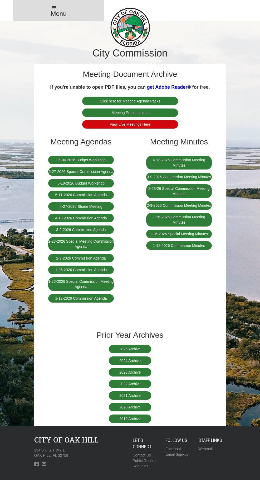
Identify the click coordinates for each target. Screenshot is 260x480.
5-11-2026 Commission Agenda (81, 195)
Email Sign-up (176, 454)
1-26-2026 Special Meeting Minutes (179, 234)
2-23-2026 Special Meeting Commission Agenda (81, 244)
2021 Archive (130, 395)
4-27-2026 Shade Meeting (81, 206)
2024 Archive (130, 361)
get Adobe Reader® (169, 87)
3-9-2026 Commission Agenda (81, 230)
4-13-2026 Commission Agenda (81, 218)
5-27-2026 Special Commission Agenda (81, 172)
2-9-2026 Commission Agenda (81, 258)
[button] (58, 10)
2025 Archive (130, 349)
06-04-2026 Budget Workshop (81, 160)
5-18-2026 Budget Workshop (81, 183)
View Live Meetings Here (130, 124)
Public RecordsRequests (145, 463)
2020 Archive (130, 407)
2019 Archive (130, 419)
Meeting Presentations (130, 113)
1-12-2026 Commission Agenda (81, 298)
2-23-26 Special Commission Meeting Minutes (179, 191)
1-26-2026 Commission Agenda (81, 270)
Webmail (205, 449)
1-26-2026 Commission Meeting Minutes (179, 219)
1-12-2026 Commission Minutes (179, 245)
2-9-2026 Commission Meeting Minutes (179, 205)
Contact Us (142, 455)
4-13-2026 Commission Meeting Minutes (179, 162)
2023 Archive (130, 372)
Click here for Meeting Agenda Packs (130, 101)
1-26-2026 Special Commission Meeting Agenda (81, 284)
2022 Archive (130, 384)
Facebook (173, 449)
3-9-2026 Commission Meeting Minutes (179, 177)
